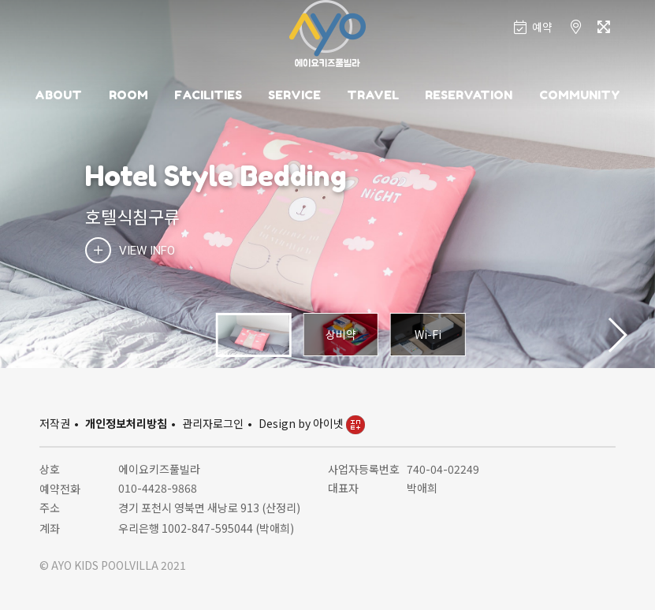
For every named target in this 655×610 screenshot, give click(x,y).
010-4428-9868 (157, 488)
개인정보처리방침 (126, 423)
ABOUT (58, 94)
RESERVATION (468, 94)
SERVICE (294, 94)
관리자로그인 (213, 423)
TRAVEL (373, 94)
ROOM (128, 94)
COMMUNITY (579, 94)
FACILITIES (208, 94)
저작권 (54, 423)
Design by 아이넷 (312, 423)
